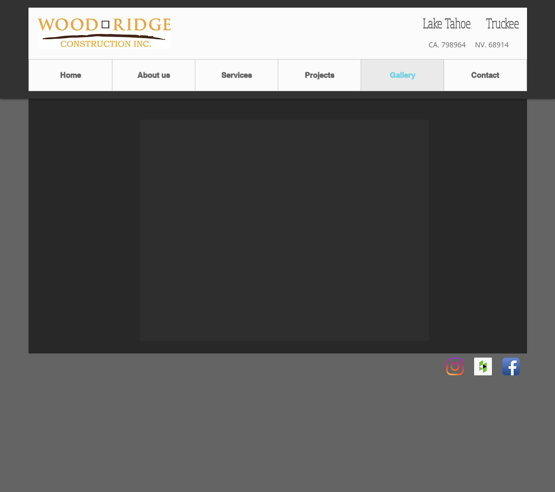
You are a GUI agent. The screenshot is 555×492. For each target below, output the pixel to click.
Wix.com (148, 480)
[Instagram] (455, 366)
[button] (284, 230)
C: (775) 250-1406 (65, 424)
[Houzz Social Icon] (483, 366)
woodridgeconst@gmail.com (78, 444)
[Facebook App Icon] (511, 366)
